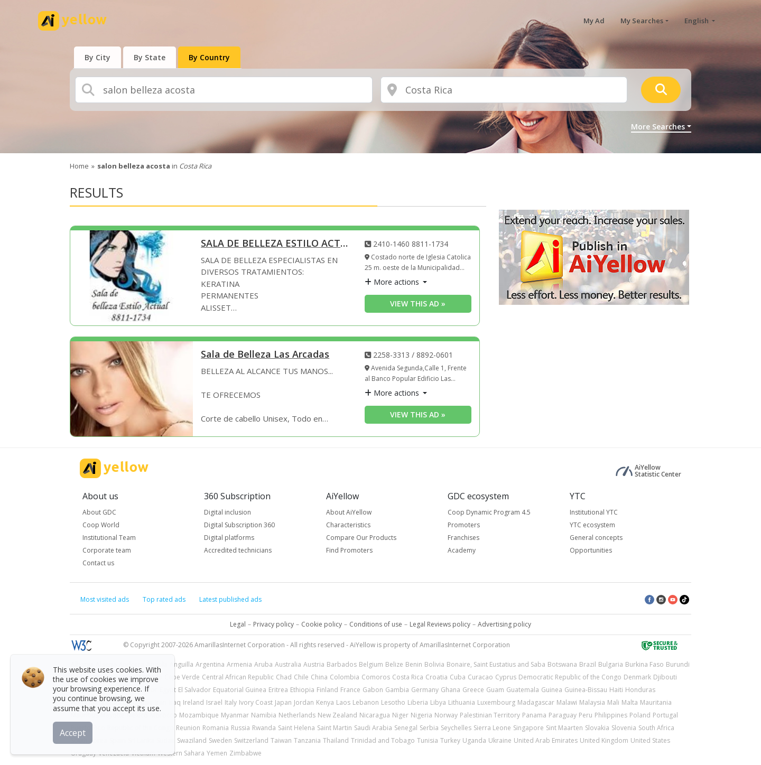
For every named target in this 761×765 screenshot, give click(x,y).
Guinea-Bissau (585, 689)
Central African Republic (238, 677)
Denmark (637, 677)
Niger (400, 715)
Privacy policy (273, 624)
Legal (238, 624)
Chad (284, 677)
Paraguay (563, 715)
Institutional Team (109, 537)
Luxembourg (496, 702)
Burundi (678, 664)
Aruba (263, 664)
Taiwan (281, 740)
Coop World (100, 524)
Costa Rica (407, 677)
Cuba (458, 677)
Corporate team (106, 550)
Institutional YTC (594, 512)
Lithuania (461, 702)
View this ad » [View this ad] (418, 303)
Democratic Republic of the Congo (569, 677)
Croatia (436, 677)
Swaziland (192, 740)
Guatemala (522, 689)
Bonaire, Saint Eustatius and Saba (496, 664)
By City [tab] (97, 57)
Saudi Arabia (373, 727)
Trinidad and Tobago (383, 740)
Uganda (474, 740)
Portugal (665, 715)
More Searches (658, 127)
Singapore (528, 727)
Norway (446, 715)
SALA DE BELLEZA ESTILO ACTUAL (275, 243)
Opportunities (591, 550)
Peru (585, 715)
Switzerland (251, 740)
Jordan (304, 702)
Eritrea (278, 689)
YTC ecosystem (592, 524)
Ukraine (500, 740)
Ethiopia (302, 689)
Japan (283, 702)
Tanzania (307, 740)
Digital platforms (229, 537)
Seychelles (456, 727)
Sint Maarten (564, 727)
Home (79, 166)
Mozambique (199, 715)
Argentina (210, 664)
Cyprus (505, 677)
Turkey (450, 740)
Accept (73, 733)
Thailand (336, 740)
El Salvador (194, 689)
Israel (214, 702)
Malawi (566, 702)
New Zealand (337, 715)
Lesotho (393, 702)
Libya (438, 702)
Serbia (429, 727)
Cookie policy (321, 624)
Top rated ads (164, 599)
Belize (394, 664)
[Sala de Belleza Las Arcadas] (131, 388)
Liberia (417, 702)
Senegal (405, 727)
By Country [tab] (209, 57)
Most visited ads (104, 599)
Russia (240, 727)
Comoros (375, 677)
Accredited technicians (238, 550)
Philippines (611, 715)
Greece (473, 689)
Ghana (450, 689)
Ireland (193, 702)
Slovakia (597, 727)
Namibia (263, 715)
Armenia (239, 664)
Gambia (397, 689)
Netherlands (297, 715)
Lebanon (365, 702)
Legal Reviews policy (440, 624)
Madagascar (535, 702)
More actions (393, 282)
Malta (629, 702)
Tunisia (427, 740)
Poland (640, 715)
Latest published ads (230, 599)
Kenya (325, 702)
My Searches (641, 20)
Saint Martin (334, 727)
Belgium (371, 664)
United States (650, 740)
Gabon (373, 689)
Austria (313, 664)
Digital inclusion (227, 512)
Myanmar (235, 715)
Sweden (220, 740)
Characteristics (348, 524)
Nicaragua (374, 715)
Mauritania (656, 702)
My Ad (594, 20)
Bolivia (434, 664)
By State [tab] (149, 57)
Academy (462, 550)
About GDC (99, 512)
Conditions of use (375, 624)
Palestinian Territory (490, 715)
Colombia (344, 677)
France (350, 689)
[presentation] (97, 57)
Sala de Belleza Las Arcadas (265, 354)
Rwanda (264, 727)
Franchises (463, 537)
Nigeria (421, 715)
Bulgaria (610, 664)
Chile (301, 677)
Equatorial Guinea (239, 689)
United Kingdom (604, 740)
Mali (613, 702)
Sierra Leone (492, 727)
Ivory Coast (256, 702)
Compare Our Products (361, 537)
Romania (215, 727)
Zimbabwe (245, 753)
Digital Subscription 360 (239, 524)
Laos (343, 702)
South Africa (656, 727)
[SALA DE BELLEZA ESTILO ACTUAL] (131, 277)
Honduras (640, 689)
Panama (534, 715)
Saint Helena (296, 727)
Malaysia (592, 702)
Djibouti (665, 677)
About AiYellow (349, 512)
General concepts (596, 537)
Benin (413, 664)
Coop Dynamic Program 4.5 (489, 512)
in (154, 166)
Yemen (217, 753)
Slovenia (623, 727)
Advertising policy (504, 624)
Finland (327, 689)
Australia (288, 664)
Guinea (551, 689)
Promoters (464, 524)
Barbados (342, 664)
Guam (495, 689)
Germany (425, 689)
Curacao (480, 677)
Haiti (616, 689)
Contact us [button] (98, 562)
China (319, 677)
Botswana (562, 664)
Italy (231, 702)
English (697, 20)
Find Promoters (349, 550)
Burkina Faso (644, 664)
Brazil (587, 664)
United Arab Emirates (546, 740)
